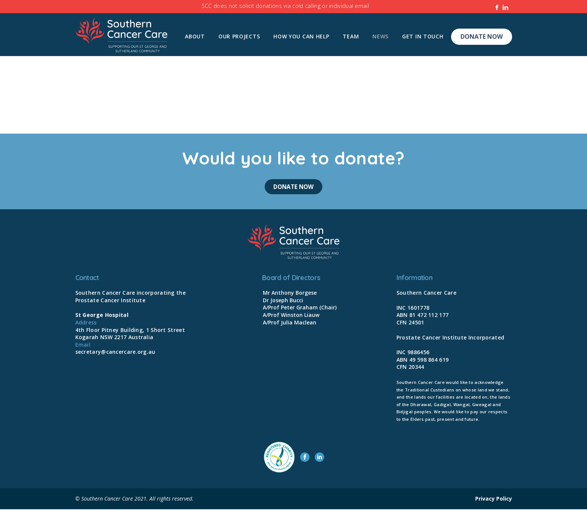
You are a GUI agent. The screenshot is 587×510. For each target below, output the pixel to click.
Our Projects (239, 36)
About (195, 36)
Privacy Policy (493, 499)
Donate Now (481, 36)
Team (351, 36)
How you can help (301, 36)
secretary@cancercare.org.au (115, 352)
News (380, 36)
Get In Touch (422, 36)
